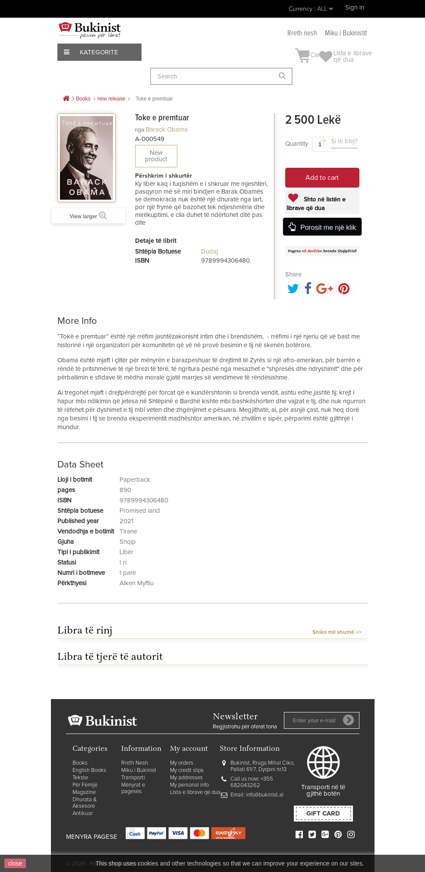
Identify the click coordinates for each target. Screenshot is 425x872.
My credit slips (187, 770)
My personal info (189, 785)
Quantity (296, 144)
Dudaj (209, 251)
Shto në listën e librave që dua (316, 204)
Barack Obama (167, 129)
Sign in (354, 7)
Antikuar (82, 813)
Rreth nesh (302, 33)
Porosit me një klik (328, 227)
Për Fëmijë (85, 785)
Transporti (133, 778)
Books (80, 763)
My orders (181, 763)
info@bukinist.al (264, 795)
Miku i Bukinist (138, 770)
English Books (89, 770)
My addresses (186, 778)
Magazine (84, 792)
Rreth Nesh (134, 763)
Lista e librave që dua (195, 792)
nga (140, 129)
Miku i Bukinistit (346, 33)
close (15, 863)
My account (189, 749)
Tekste (80, 778)
